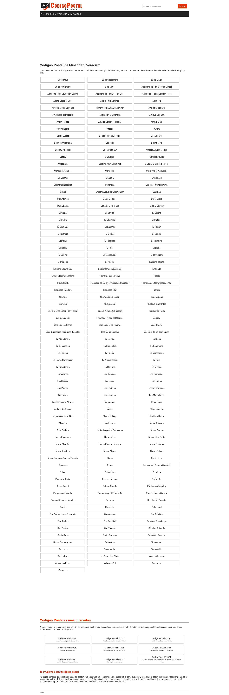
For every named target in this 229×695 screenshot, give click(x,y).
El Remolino (156, 241)
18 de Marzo (156, 80)
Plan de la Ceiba (62, 479)
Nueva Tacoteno (62, 451)
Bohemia (110, 143)
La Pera (156, 360)
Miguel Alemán (156, 409)
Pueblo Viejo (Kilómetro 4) (110, 493)
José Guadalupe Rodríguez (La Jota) (63, 332)
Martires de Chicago (63, 409)
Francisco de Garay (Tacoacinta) (156, 283)
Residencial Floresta (156, 500)
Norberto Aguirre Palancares (110, 430)
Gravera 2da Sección (109, 297)
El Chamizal (109, 220)
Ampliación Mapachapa (109, 115)
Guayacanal (109, 304)
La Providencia (63, 367)
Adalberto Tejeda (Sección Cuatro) (63, 94)
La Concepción (63, 346)
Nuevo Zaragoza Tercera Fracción (62, 458)
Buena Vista (156, 143)
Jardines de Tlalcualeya (109, 325)
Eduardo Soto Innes (110, 206)
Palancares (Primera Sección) (156, 465)
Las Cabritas (110, 374)
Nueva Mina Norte (156, 437)
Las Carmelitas (156, 374)
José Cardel (156, 325)
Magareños (110, 402)
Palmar (63, 472)
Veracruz (62, 14)
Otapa (110, 465)
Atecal (110, 129)
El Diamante (62, 227)
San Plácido (62, 528)
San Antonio (109, 514)
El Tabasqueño (109, 255)
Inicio (42, 692)
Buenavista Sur (110, 150)
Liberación (63, 395)
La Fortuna (63, 353)
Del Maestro (156, 199)
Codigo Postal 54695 (67, 639)
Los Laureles (110, 395)
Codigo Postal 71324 (161, 659)
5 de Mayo (109, 87)
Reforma (110, 500)
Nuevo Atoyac (109, 451)
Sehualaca (110, 542)
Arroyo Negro (63, 129)
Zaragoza (63, 570)
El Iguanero (63, 234)
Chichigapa (157, 178)
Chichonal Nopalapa (63, 185)
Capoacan (63, 164)
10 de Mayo (63, 80)
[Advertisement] (114, 40)
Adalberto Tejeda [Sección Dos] (110, 94)
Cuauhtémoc (63, 199)
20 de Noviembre (63, 87)
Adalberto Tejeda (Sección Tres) (156, 94)
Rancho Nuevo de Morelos (63, 500)
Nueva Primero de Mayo (110, 444)
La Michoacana (157, 353)
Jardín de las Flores (63, 325)
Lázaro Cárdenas (156, 388)
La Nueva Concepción (63, 360)
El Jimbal (110, 234)
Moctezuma (109, 423)
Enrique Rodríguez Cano (63, 276)
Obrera (110, 458)
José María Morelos (110, 332)
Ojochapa (63, 465)
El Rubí (109, 248)
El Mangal (156, 234)
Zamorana (156, 563)
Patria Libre (110, 472)
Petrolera (156, 472)
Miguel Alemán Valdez (63, 416)
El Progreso (109, 241)
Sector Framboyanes (62, 542)
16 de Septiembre (110, 80)
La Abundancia (63, 339)
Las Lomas (157, 381)
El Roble (63, 248)
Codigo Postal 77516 (115, 649)
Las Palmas (63, 388)
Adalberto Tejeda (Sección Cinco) (157, 87)
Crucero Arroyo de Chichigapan (110, 192)
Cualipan (157, 192)
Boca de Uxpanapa (63, 143)
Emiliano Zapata (156, 262)
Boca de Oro (156, 136)
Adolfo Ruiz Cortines (109, 101)
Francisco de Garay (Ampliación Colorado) (109, 283)
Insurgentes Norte (157, 311)
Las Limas (109, 381)
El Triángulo (63, 262)
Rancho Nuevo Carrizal (156, 493)
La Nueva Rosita (109, 360)
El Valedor (109, 262)
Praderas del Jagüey (156, 486)
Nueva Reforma (157, 444)
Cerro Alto (109, 171)
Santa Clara (63, 535)
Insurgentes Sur (63, 318)
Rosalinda (109, 507)
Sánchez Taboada (157, 528)
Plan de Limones (109, 479)
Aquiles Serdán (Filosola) (109, 122)
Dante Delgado (110, 199)
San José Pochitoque (156, 521)
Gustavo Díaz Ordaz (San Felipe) (63, 311)
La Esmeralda (109, 346)
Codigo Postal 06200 (114, 660)
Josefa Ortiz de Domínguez (156, 332)
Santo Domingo (110, 535)
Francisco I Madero (63, 290)
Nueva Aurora (156, 430)
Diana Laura (62, 206)
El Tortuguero (157, 255)
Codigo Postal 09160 (67, 649)
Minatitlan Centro (156, 416)
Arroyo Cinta (156, 122)
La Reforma (109, 367)
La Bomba (109, 339)
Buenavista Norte (63, 150)
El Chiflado (157, 220)
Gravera (63, 297)
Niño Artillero (63, 430)
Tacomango (156, 542)
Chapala (110, 178)
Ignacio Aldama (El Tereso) (110, 311)
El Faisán (156, 227)
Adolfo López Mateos (63, 101)
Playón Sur (157, 479)
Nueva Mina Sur (62, 444)
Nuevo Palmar (156, 451)
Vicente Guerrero (156, 556)
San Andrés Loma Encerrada (63, 514)
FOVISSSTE (63, 283)
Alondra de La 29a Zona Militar (110, 108)
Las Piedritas (110, 388)
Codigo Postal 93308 (67, 660)
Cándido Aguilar (156, 157)
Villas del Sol (110, 563)
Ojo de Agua (156, 458)
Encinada (156, 269)
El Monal (63, 241)
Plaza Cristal (63, 486)
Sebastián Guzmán (156, 535)
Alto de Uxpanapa (157, 108)
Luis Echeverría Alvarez (63, 402)
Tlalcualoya (63, 556)
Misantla (63, 423)
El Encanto (110, 227)
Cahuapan (109, 157)
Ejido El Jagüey (157, 206)
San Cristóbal (110, 521)
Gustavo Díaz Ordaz (156, 304)
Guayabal (63, 304)
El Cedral (63, 220)
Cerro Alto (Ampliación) (156, 171)
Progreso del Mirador (62, 493)
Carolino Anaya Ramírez (110, 164)
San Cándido (157, 514)
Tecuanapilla (110, 549)
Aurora (157, 129)
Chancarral (63, 178)
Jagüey (156, 318)
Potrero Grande (110, 486)
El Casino (156, 213)
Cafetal (63, 157)
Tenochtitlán (156, 549)
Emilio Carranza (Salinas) (109, 269)
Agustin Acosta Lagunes (63, 108)
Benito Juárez (63, 136)
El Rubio (157, 248)
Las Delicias (62, 381)
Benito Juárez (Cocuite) (109, 136)
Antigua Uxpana (156, 115)
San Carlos (63, 521)
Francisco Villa (109, 290)
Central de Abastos (62, 171)
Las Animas (63, 374)
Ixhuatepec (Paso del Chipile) (109, 318)
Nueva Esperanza (63, 437)
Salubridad (157, 507)
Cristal (63, 192)
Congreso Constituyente (157, 185)
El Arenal (63, 213)
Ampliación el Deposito (62, 115)
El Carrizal (109, 213)
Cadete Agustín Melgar (156, 150)
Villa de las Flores (63, 563)
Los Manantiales (156, 395)
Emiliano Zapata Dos (62, 269)
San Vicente (109, 528)
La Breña (156, 339)
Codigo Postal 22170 (114, 639)
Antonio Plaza (63, 122)
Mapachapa (156, 402)
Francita (156, 290)
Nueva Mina (109, 437)
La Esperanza (156, 346)
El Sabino (63, 255)
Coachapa (109, 185)
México (50, 14)
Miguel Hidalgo (110, 416)
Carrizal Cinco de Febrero (156, 164)
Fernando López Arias (110, 276)
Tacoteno (63, 549)
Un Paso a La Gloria (110, 556)
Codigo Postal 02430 (161, 639)
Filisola (156, 276)
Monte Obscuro (157, 423)
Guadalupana (157, 297)
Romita (63, 507)
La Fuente (109, 353)
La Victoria (157, 367)
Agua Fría (156, 101)
